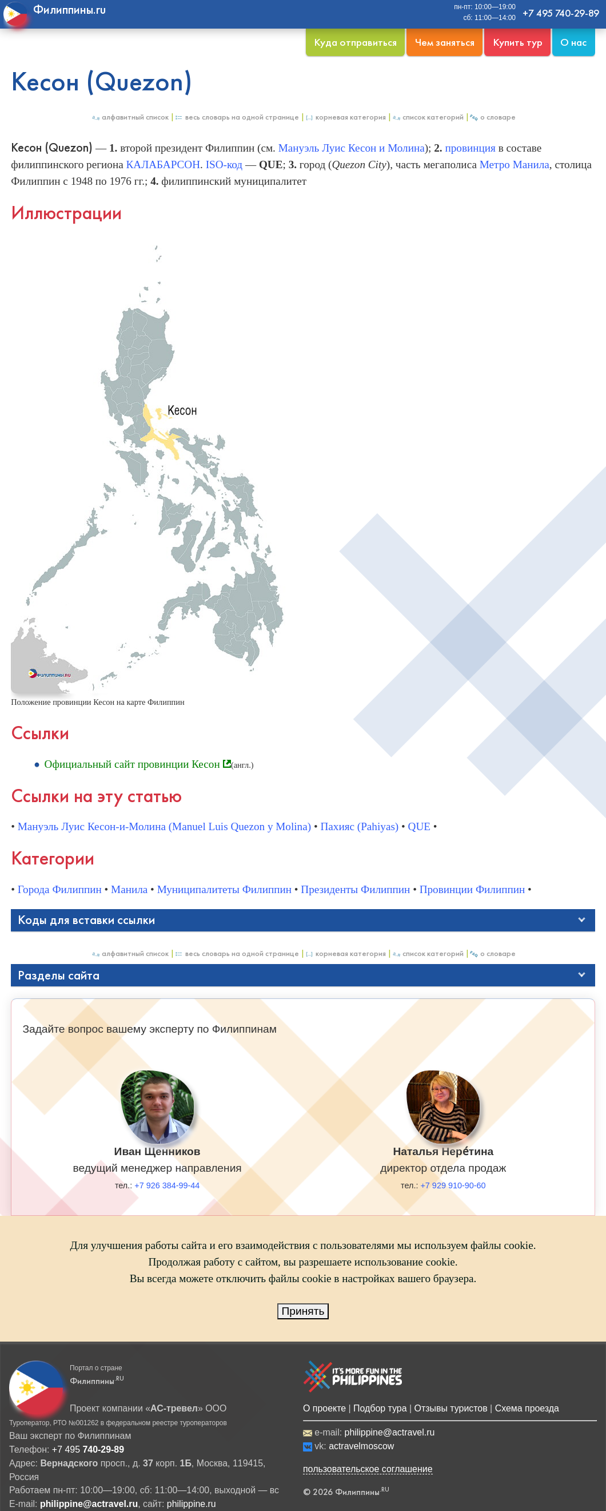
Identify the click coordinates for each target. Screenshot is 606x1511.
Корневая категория (345, 117)
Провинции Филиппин (472, 889)
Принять (303, 1311)
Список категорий (428, 117)
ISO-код (224, 164)
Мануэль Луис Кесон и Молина (351, 148)
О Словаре (492, 117)
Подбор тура (379, 1408)
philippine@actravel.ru (390, 1432)
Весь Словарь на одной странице (236, 117)
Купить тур (518, 42)
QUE (419, 826)
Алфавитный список (130, 117)
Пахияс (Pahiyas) (359, 826)
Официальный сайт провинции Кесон (132, 764)
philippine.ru (191, 1504)
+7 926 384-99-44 (167, 1185)
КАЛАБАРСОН (163, 164)
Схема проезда (527, 1408)
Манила (129, 889)
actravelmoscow (361, 1446)
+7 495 (88, 1449)
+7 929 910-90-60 (452, 1185)
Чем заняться (445, 42)
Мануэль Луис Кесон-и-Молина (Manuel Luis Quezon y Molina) (164, 826)
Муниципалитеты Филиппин (224, 889)
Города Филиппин (60, 889)
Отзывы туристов (451, 1408)
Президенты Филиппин (355, 889)
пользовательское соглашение (368, 1469)
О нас (573, 42)
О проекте (324, 1408)
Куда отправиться (355, 42)
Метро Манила (514, 164)
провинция (470, 148)
